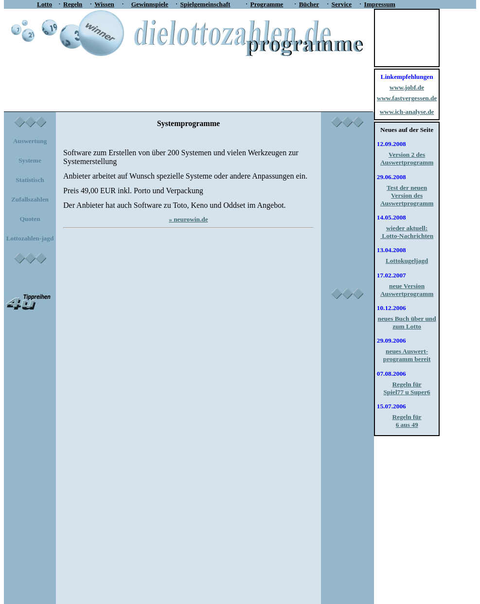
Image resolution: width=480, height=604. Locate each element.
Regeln (72, 4)
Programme (267, 4)
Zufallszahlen (30, 199)
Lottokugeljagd (407, 260)
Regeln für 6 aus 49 (406, 420)
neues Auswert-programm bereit (407, 355)
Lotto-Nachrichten (406, 235)
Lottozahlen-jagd (30, 238)
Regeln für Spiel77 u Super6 (406, 388)
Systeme (29, 160)
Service (342, 4)
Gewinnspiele (149, 4)
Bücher (309, 4)
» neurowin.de (188, 219)
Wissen (104, 4)
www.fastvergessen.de (407, 98)
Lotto (44, 4)
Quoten (29, 218)
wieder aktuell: (406, 228)
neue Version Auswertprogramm (406, 289)
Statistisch (30, 179)
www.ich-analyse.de (407, 111)
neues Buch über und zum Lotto (407, 322)
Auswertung (30, 141)
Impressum (379, 4)
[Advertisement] (185, 79)
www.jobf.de (407, 87)
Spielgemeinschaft (205, 4)
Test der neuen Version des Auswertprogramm (406, 195)
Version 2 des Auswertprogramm (406, 158)
